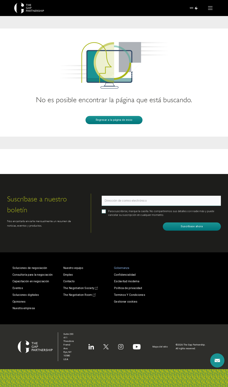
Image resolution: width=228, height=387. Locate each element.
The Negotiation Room (79, 295)
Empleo (68, 274)
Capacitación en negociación (30, 281)
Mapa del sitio (160, 346)
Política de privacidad (128, 288)
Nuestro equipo (73, 268)
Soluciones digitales (25, 295)
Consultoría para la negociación (32, 274)
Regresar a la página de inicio (114, 119)
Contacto (69, 281)
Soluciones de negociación (29, 268)
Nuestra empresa (23, 308)
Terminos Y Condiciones (129, 295)
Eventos (17, 288)
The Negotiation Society (80, 288)
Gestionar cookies (126, 301)
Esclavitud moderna (126, 281)
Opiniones (18, 301)
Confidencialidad (125, 274)
